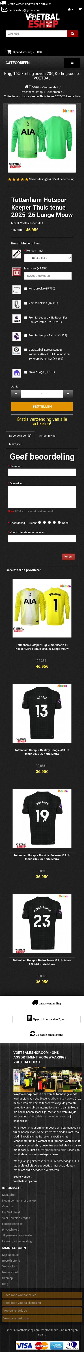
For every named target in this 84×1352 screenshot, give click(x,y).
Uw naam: (16, 466)
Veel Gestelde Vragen (16, 1218)
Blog (5, 1283)
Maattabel (15, 444)
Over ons (8, 1206)
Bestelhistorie (11, 1260)
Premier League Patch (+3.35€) (48, 335)
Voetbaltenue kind (53, 1330)
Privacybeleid (10, 1229)
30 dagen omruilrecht (49, 1034)
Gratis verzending (50, 1003)
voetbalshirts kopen (60, 1098)
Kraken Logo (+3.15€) (42, 372)
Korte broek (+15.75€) (42, 288)
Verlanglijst (9, 1266)
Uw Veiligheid (11, 1212)
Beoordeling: (18, 523)
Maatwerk (30, 268)
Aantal (15, 386)
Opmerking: (17, 483)
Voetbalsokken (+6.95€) (43, 303)
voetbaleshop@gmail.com (23, 10)
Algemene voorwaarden (17, 1235)
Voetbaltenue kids (15, 1310)
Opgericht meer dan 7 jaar (49, 1019)
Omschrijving (47, 435)
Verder (68, 556)
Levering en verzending (17, 1241)
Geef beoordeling (63, 179)
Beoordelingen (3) (20, 435)
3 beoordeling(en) (40, 179)
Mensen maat (34, 250)
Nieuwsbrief (10, 1272)
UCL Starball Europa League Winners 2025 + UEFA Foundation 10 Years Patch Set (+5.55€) (49, 354)
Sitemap (7, 1278)
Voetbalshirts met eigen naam (48, 1116)
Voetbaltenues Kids (53, 1150)
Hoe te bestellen (12, 1223)
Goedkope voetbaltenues (19, 1295)
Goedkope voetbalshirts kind (22, 1302)
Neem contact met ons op (19, 1200)
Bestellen (42, 406)
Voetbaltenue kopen (16, 1318)
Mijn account (10, 1254)
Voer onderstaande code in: (27, 532)
